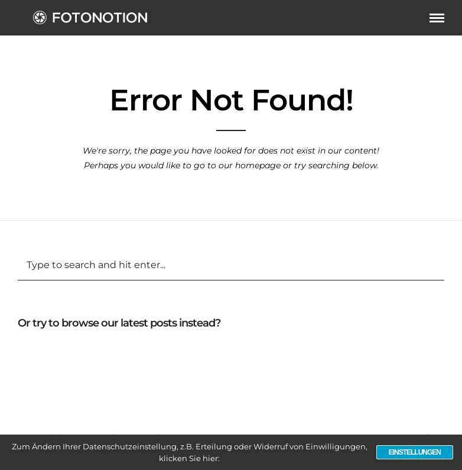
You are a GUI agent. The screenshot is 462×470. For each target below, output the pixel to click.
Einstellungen (415, 452)
